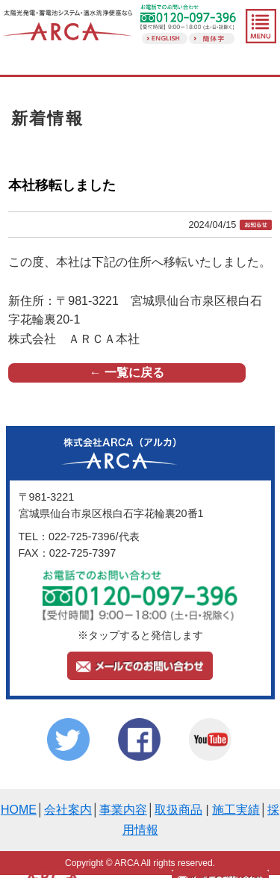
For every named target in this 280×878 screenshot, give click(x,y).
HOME (19, 809)
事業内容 (123, 809)
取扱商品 (178, 809)
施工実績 (236, 809)
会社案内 (68, 809)
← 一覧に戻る (127, 372)
